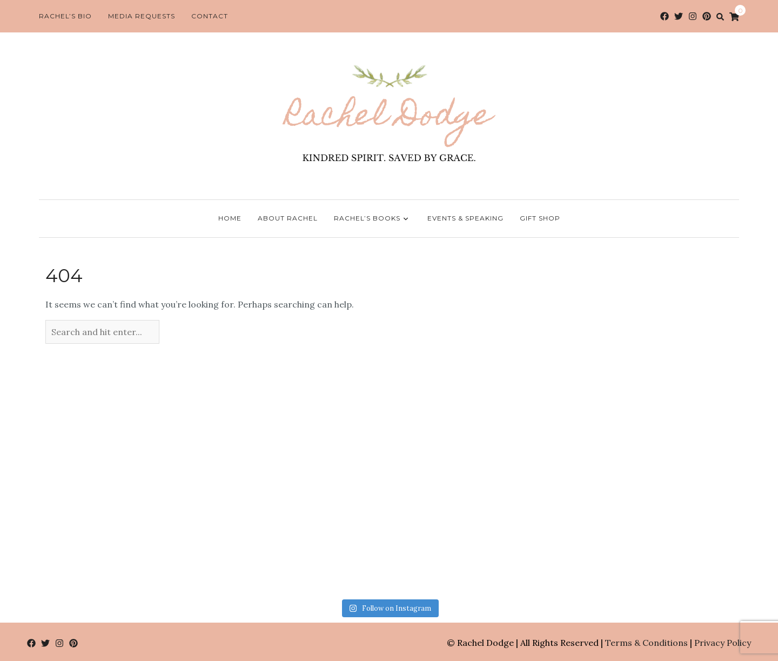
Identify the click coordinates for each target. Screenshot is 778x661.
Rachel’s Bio (65, 16)
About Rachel (288, 218)
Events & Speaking (465, 218)
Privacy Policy (722, 642)
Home (230, 218)
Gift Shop (540, 218)
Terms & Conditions (646, 642)
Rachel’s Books (372, 218)
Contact (209, 16)
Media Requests (141, 16)
